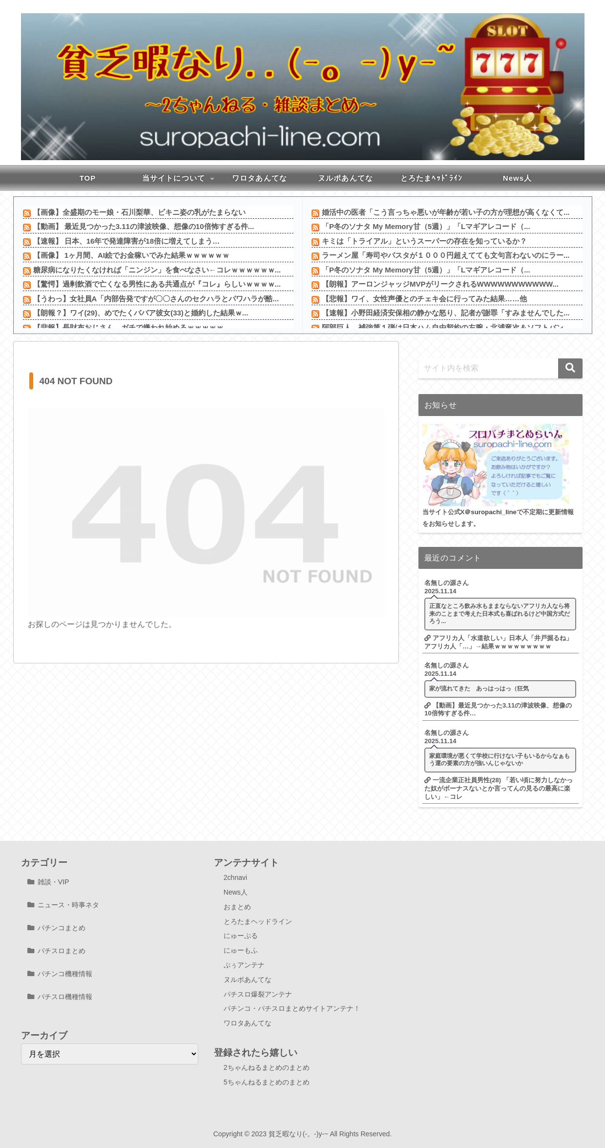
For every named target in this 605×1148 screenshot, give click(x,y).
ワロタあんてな (247, 1023)
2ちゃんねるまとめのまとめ (267, 1067)
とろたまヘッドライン (258, 921)
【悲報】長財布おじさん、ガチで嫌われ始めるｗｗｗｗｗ (128, 327)
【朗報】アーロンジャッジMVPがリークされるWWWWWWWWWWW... (440, 284)
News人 (236, 892)
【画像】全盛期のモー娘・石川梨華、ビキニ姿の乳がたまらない (139, 212)
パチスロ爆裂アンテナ (258, 994)
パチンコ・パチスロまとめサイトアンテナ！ (292, 1008)
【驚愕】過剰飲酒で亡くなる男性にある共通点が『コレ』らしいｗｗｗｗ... (157, 284)
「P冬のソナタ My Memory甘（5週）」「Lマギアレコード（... (426, 226)
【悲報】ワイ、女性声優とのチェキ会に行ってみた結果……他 (424, 298)
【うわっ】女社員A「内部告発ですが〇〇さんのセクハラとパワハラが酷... (156, 298)
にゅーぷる (241, 935)
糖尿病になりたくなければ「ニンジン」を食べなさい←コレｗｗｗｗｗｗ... (157, 270)
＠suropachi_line (490, 512)
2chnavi (235, 877)
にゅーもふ (241, 950)
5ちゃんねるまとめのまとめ (267, 1082)
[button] (570, 368)
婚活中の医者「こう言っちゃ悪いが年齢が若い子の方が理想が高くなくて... (446, 212)
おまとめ (237, 907)
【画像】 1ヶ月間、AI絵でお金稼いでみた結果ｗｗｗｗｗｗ (131, 255)
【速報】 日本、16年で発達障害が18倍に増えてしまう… (126, 241)
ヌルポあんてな (247, 979)
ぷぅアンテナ (244, 965)
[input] (500, 368)
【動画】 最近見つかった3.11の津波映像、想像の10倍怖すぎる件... (143, 226)
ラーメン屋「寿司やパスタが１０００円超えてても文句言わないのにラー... (446, 255)
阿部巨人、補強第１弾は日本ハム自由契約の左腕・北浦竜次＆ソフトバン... (446, 327)
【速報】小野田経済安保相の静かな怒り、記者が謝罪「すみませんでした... (446, 313)
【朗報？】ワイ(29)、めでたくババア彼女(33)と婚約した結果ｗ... (141, 313)
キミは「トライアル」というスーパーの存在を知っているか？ (424, 241)
